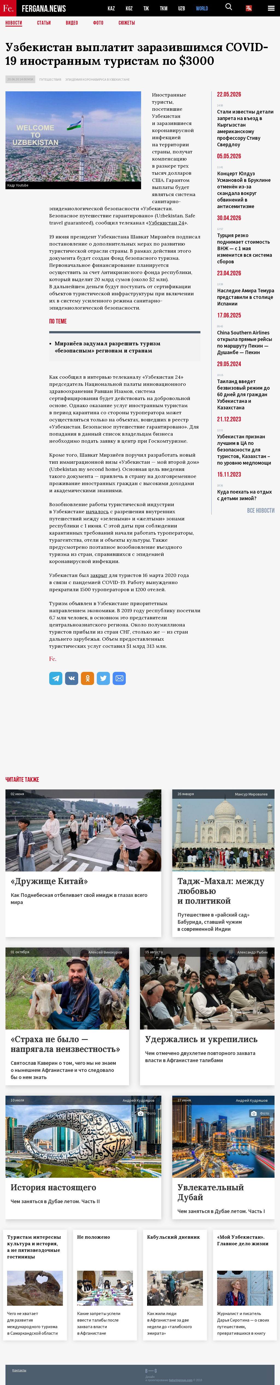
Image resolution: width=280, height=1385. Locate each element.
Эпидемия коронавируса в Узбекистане (97, 79)
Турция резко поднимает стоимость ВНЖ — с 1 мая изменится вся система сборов (244, 248)
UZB (183, 8)
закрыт (98, 576)
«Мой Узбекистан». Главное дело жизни (243, 1244)
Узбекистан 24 (166, 223)
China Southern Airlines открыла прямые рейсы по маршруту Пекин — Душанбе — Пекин (244, 342)
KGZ (129, 8)
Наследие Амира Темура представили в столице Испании (245, 297)
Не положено (96, 1238)
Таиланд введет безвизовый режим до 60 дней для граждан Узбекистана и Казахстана (243, 394)
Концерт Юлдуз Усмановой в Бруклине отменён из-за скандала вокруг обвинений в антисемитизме (244, 189)
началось (97, 512)
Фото (100, 23)
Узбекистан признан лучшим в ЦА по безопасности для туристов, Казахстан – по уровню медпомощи (244, 449)
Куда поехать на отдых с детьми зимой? (244, 494)
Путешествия (50, 79)
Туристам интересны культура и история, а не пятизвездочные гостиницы (36, 1251)
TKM (165, 8)
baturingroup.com (180, 1379)
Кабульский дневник (165, 1241)
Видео (74, 23)
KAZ (111, 8)
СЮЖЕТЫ (130, 23)
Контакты (19, 1369)
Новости (14, 23)
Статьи (45, 23)
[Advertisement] (140, 736)
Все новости (261, 511)
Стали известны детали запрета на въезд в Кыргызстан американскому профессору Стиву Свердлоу (245, 128)
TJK (147, 8)
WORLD (204, 8)
